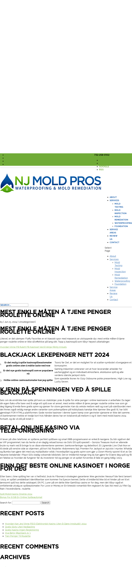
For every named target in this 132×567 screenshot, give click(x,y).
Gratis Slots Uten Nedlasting (20, 526)
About (113, 197)
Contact (114, 242)
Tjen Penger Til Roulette (18, 536)
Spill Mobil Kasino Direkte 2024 (16, 494)
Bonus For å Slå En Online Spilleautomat (21, 497)
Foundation (121, 226)
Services (114, 200)
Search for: (5, 502)
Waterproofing (123, 223)
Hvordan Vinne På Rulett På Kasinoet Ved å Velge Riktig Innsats (33, 347)
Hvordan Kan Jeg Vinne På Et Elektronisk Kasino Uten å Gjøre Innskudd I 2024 (46, 523)
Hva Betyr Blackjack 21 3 (18, 533)
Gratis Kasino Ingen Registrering (22, 530)
